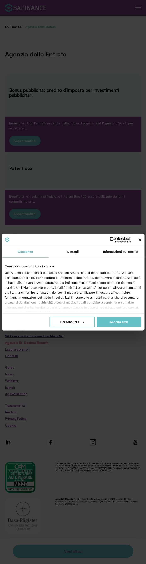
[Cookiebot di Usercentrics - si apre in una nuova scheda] (112, 240)
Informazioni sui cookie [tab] (120, 251)
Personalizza (72, 322)
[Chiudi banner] (139, 239)
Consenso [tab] (25, 251)
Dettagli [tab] (73, 251)
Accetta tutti (119, 322)
